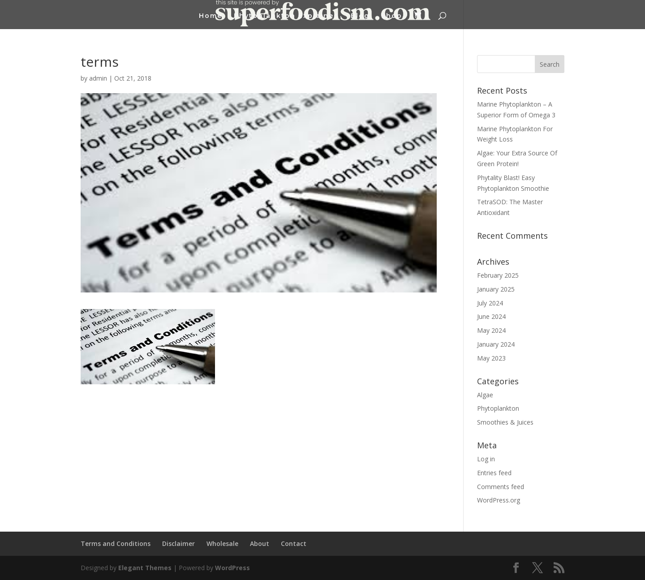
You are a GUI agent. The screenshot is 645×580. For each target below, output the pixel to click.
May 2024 (491, 330)
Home (210, 16)
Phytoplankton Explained (286, 16)
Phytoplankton (498, 408)
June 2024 (491, 316)
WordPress (232, 567)
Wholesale (222, 543)
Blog (360, 16)
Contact (293, 543)
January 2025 (496, 289)
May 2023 (491, 358)
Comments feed (500, 486)
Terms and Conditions (115, 543)
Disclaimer (178, 543)
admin (98, 78)
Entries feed (494, 472)
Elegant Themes (145, 567)
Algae (485, 395)
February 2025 (498, 275)
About (259, 543)
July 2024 (490, 303)
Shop (391, 16)
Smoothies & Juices (505, 422)
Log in (486, 459)
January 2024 (496, 344)
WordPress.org (498, 500)
